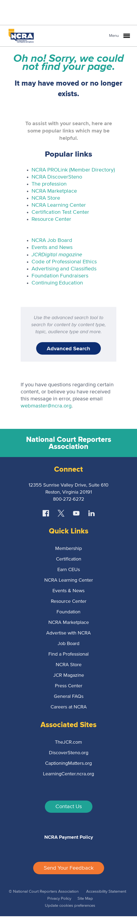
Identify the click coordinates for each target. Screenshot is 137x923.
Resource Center (51, 219)
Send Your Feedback (69, 868)
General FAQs (68, 696)
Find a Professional (68, 654)
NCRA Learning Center (59, 205)
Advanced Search (68, 348)
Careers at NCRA (69, 707)
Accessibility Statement (106, 891)
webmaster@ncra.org (46, 406)
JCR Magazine (68, 675)
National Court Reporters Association (68, 443)
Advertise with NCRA (68, 633)
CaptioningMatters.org (68, 763)
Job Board (68, 643)
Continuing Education (57, 283)
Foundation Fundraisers (60, 275)
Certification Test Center (60, 212)
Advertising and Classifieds (64, 268)
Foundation (68, 612)
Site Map (85, 898)
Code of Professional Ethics (64, 261)
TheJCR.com (68, 742)
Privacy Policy (59, 898)
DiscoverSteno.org (68, 752)
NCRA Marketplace (54, 191)
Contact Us (68, 806)
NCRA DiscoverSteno (57, 177)
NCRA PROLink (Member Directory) (73, 170)
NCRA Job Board (52, 240)
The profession (49, 184)
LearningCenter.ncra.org (68, 774)
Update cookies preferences (70, 905)
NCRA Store (46, 198)
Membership (68, 548)
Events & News (68, 590)
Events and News (52, 247)
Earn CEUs (68, 569)
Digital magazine (57, 254)
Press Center (68, 686)
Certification (68, 559)
